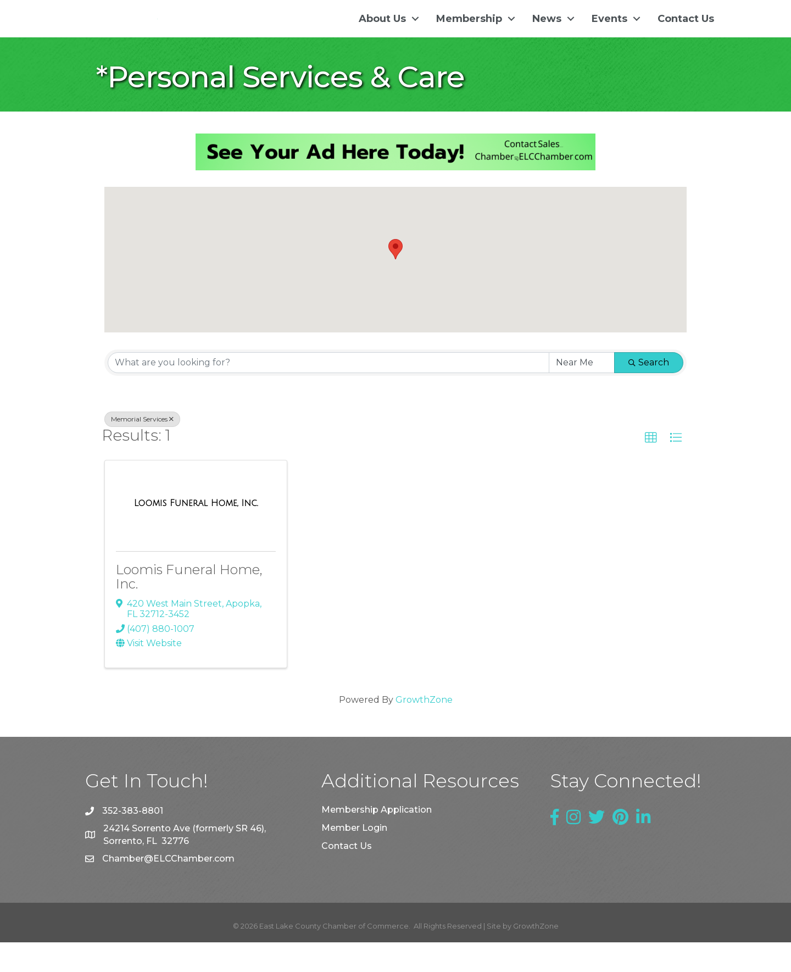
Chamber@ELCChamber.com (168, 888)
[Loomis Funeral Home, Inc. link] (196, 533)
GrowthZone (424, 729)
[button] (395, 279)
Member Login (354, 857)
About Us (382, 33)
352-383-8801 (132, 841)
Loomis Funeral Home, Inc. (189, 606)
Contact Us (686, 33)
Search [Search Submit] (648, 392)
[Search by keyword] (328, 392)
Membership (469, 33)
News (546, 33)
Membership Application (376, 839)
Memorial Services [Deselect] (142, 449)
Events (609, 33)
